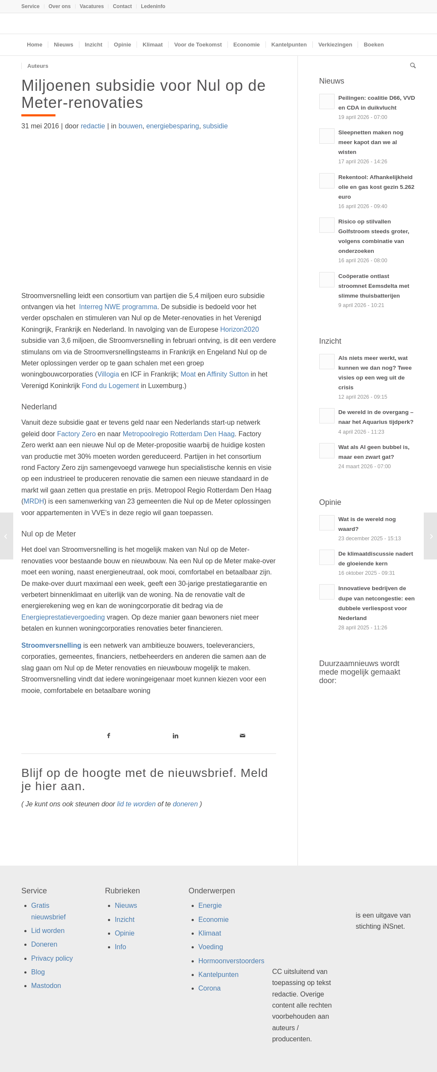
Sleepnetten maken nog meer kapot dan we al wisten (371, 142)
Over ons (60, 6)
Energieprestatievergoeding (63, 617)
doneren (185, 804)
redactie (93, 126)
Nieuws (126, 905)
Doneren (44, 944)
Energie (210, 905)
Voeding (210, 946)
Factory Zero (76, 433)
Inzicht (124, 919)
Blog (38, 972)
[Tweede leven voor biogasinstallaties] (6, 536)
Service (30, 6)
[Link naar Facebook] (109, 736)
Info (120, 946)
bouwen (131, 126)
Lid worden (47, 930)
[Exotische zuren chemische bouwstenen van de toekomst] (430, 536)
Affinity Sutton (228, 374)
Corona (209, 988)
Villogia (108, 374)
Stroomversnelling (51, 645)
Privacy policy (52, 958)
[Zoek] (410, 66)
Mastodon (46, 985)
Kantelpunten (218, 974)
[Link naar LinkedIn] (175, 736)
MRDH (33, 501)
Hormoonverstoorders (231, 961)
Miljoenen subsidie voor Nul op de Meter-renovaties (143, 94)
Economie (213, 919)
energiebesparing (172, 126)
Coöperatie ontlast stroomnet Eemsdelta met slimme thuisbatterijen (373, 286)
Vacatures (92, 6)
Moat (188, 374)
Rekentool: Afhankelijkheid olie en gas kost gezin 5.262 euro (376, 187)
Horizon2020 (239, 329)
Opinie (124, 933)
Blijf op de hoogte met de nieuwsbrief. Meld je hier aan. (144, 779)
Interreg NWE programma (118, 306)
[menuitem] (32, 6)
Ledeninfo (153, 6)
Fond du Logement (110, 385)
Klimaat (209, 933)
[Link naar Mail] (242, 736)
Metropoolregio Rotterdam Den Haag (178, 433)
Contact (122, 6)
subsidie (215, 126)
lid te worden (136, 804)
